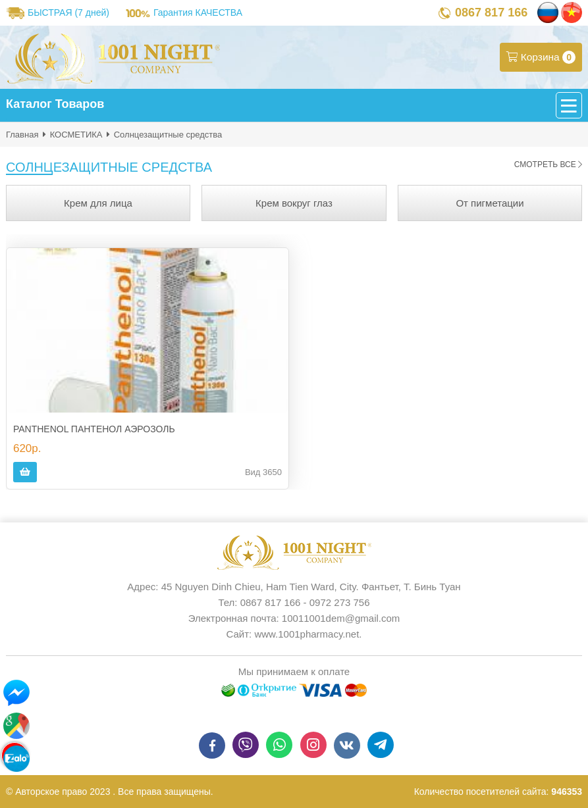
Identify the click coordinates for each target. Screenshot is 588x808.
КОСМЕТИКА (76, 134)
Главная (22, 134)
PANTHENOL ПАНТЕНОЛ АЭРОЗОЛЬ (94, 429)
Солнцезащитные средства (168, 134)
